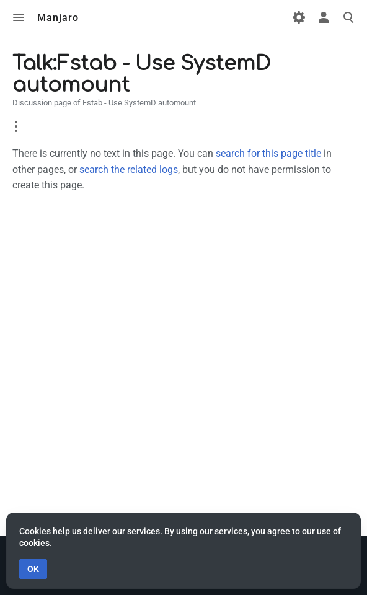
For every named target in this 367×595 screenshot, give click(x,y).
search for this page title (268, 153)
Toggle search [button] (348, 17)
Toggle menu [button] (18, 17)
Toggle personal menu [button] (323, 17)
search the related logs (128, 169)
